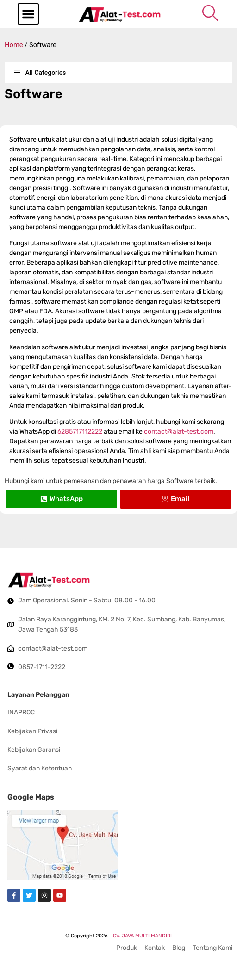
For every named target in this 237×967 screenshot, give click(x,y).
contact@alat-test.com (178, 431)
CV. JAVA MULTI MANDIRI (142, 936)
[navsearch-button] (210, 13)
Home (14, 45)
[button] (28, 14)
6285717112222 (79, 431)
